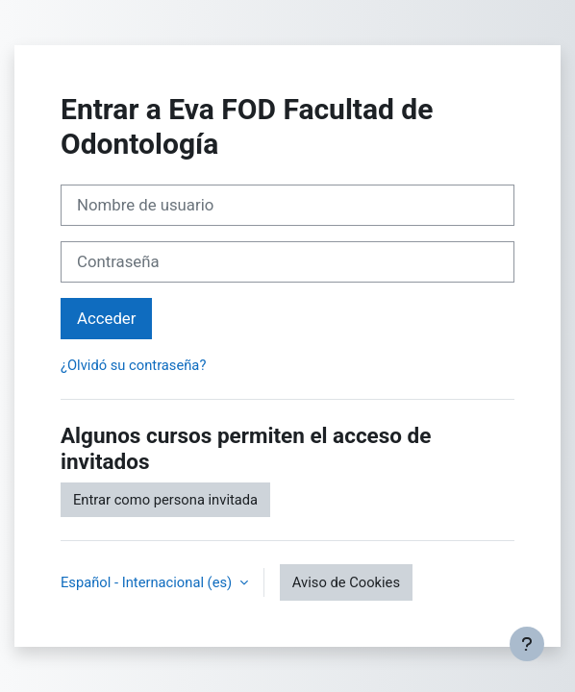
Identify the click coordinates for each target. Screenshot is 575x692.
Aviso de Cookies (346, 582)
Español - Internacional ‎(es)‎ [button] (148, 582)
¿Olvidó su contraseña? (133, 365)
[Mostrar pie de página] (527, 644)
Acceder (106, 318)
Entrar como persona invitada (165, 499)
